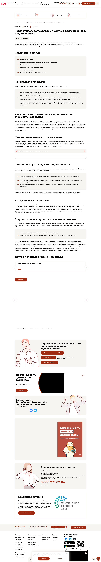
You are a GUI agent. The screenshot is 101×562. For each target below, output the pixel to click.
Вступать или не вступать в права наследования (33, 72)
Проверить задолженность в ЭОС (52, 352)
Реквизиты (54, 540)
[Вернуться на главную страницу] (3, 3)
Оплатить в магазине (32, 542)
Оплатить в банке (31, 544)
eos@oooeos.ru (56, 528)
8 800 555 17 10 (62, 3)
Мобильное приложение (20, 552)
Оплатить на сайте (31, 537)
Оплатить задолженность (34, 534)
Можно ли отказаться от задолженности (31, 64)
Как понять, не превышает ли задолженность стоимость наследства (38, 62)
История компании (46, 537)
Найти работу (17, 544)
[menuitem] (10, 3)
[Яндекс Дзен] (74, 539)
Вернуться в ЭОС (18, 549)
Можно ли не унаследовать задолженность (31, 67)
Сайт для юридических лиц (20, 557)
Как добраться (32, 528)
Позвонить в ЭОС (48, 357)
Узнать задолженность (19, 537)
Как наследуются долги (26, 59)
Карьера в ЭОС (45, 539)
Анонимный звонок (19, 547)
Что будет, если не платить (27, 70)
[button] (97, 3)
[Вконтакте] (66, 539)
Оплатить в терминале (32, 540)
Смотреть (21, 390)
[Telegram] (70, 539)
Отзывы (16, 556)
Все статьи (21, 279)
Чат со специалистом (49, 362)
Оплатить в (31, 539)
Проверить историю (26, 512)
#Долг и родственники (22, 38)
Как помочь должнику (19, 554)
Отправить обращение (58, 526)
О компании (45, 534)
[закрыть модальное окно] (66, 553)
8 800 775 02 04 (53, 482)
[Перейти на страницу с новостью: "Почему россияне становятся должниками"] (50, 266)
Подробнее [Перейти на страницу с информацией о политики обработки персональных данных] (60, 558)
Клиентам (17, 534)
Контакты (54, 534)
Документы (44, 540)
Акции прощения (18, 539)
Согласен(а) (43, 558)
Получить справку (18, 542)
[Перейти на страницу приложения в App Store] (69, 542)
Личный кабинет (88, 3)
